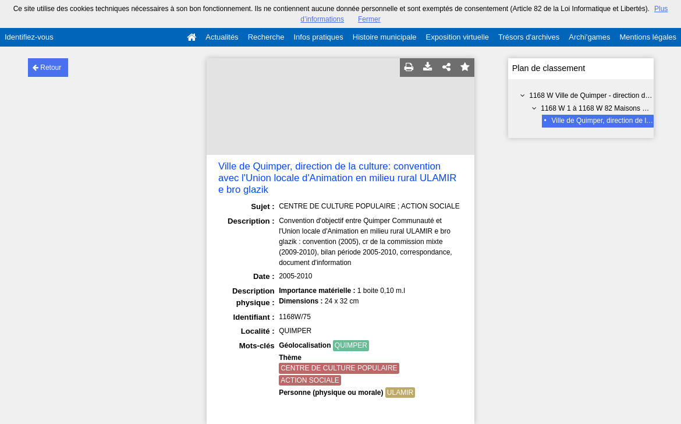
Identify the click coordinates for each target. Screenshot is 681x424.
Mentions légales (647, 37)
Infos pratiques (318, 37)
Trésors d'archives (528, 37)
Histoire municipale (385, 37)
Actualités (221, 37)
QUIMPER (351, 345)
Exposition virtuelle (457, 37)
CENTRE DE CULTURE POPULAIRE (339, 368)
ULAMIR (400, 392)
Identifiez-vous (29, 37)
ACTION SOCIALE (310, 380)
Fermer (369, 19)
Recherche (266, 37)
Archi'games (589, 37)
